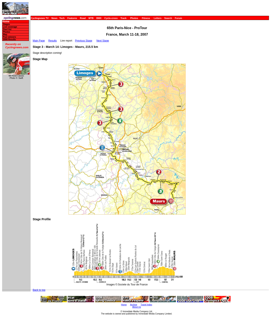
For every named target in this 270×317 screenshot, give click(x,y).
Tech (62, 18)
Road (83, 18)
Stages (6, 24)
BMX (98, 18)
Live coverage (10, 27)
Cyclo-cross (111, 18)
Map (5, 34)
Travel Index (146, 305)
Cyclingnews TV (40, 18)
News (54, 18)
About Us (136, 307)
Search (168, 18)
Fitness (146, 18)
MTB (91, 18)
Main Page (39, 40)
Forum (178, 18)
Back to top (39, 290)
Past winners (9, 37)
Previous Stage (83, 40)
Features (72, 18)
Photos (134, 18)
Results (52, 40)
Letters (158, 18)
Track (123, 18)
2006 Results (9, 39)
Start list (7, 29)
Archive (133, 305)
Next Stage (102, 40)
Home (5, 21)
